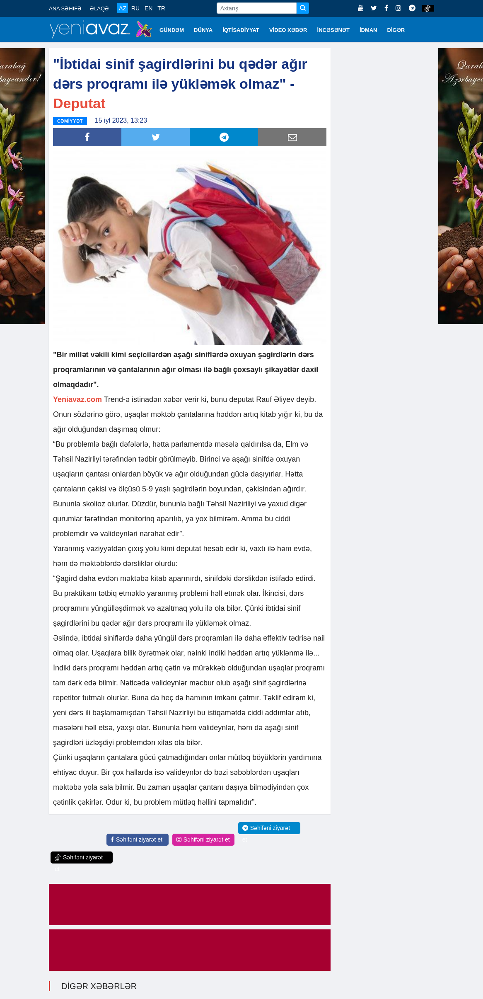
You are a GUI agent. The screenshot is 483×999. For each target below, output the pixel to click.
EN (148, 8)
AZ (122, 8)
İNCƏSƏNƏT (333, 30)
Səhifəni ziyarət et (136, 839)
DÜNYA (203, 30)
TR (161, 8)
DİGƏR (396, 30)
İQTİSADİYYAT (240, 30)
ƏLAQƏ (99, 8)
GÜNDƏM (171, 30)
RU (135, 8)
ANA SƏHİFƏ (65, 8)
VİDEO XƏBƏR (288, 30)
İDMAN (368, 30)
